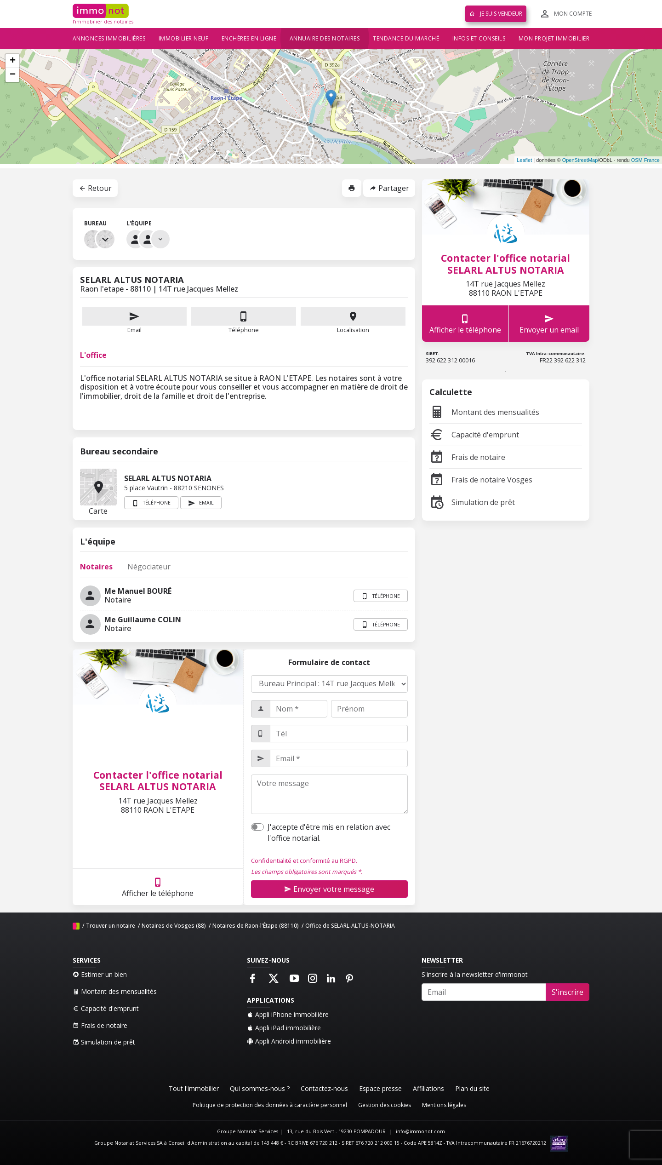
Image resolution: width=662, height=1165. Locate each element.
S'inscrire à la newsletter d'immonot (475, 974)
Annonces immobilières (109, 38)
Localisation (353, 320)
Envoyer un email (549, 323)
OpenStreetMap (580, 160)
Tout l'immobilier (194, 1088)
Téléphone (243, 330)
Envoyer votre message (329, 889)
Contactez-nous (324, 1088)
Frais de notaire (467, 457)
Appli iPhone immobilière (288, 1014)
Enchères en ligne (249, 38)
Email (134, 320)
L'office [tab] (93, 355)
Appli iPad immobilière (284, 1027)
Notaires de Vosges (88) (174, 926)
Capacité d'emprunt (474, 435)
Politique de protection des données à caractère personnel (270, 1105)
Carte (98, 487)
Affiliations (428, 1088)
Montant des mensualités (484, 412)
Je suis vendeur (495, 13)
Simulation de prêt (472, 502)
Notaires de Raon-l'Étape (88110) (255, 926)
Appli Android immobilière (289, 1041)
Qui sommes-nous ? (260, 1088)
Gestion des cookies (384, 1105)
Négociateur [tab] (149, 567)
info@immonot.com (420, 1131)
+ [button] (13, 61)
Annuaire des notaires (325, 38)
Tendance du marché (406, 38)
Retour (95, 188)
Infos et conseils (479, 38)
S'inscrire (567, 992)
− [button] (13, 75)
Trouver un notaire (110, 926)
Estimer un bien (100, 974)
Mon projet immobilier (554, 38)
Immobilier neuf (184, 38)
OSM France (645, 160)
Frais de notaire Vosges (480, 480)
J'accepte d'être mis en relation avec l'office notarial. (329, 832)
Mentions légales (444, 1105)
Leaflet (524, 160)
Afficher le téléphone (158, 887)
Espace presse (380, 1088)
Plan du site (472, 1088)
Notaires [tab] (96, 567)
